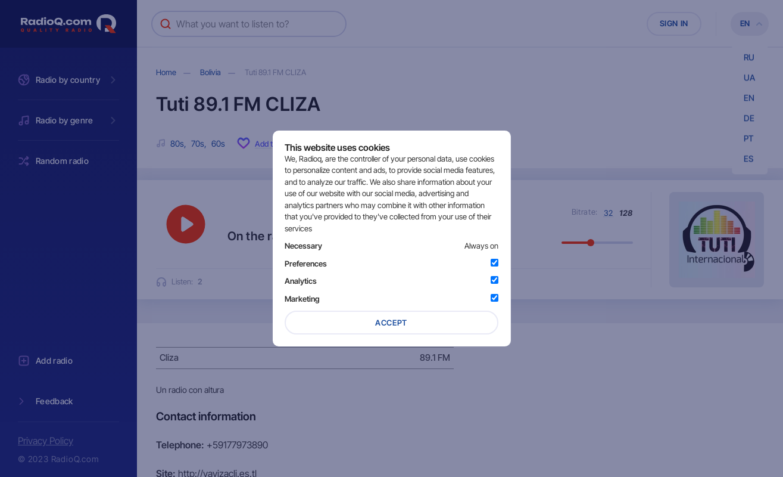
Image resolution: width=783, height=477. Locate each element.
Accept (391, 322)
